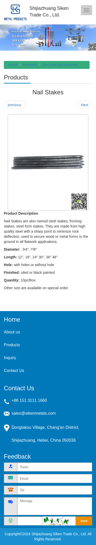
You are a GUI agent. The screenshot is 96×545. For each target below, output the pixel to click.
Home (12, 65)
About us (12, 332)
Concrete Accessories (59, 65)
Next (84, 105)
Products (30, 65)
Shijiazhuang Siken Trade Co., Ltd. (15, 12)
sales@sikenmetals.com (34, 413)
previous (14, 105)
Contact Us (14, 370)
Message (54, 506)
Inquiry (10, 358)
